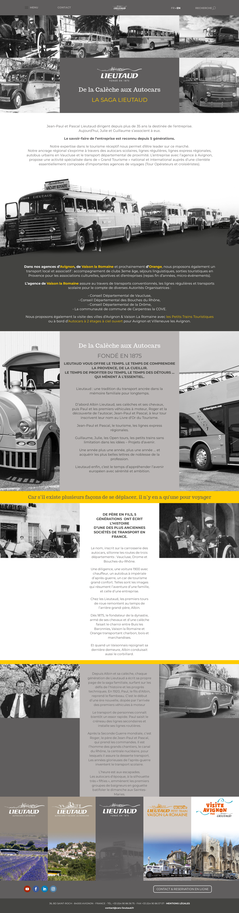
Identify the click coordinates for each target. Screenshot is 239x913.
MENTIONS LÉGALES (178, 903)
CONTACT (64, 7)
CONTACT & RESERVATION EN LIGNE (182, 889)
